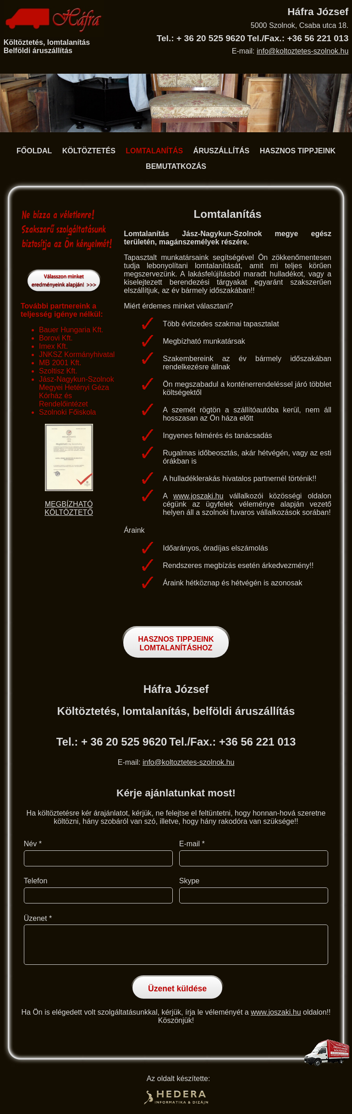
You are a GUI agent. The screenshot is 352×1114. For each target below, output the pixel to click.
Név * (33, 844)
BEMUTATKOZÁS (176, 166)
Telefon (36, 881)
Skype (189, 881)
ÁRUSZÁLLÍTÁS (221, 151)
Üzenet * (38, 918)
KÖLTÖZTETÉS (89, 151)
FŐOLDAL (34, 151)
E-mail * (192, 844)
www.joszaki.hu (198, 496)
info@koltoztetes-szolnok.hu (302, 51)
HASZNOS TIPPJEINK (298, 151)
